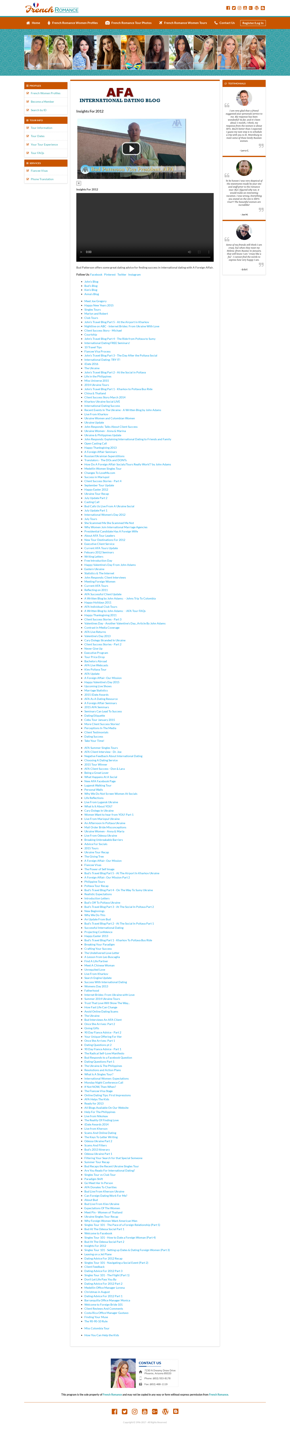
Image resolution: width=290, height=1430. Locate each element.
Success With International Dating (105, 982)
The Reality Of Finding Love (101, 1120)
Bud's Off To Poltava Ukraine (102, 902)
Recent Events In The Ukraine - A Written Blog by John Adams (122, 410)
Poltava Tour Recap (96, 886)
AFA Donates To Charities (100, 1187)
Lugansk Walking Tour (98, 785)
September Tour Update (99, 485)
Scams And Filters (95, 1145)
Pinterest (110, 274)
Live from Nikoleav (96, 1116)
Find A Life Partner (96, 961)
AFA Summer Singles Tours (101, 747)
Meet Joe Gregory (95, 301)
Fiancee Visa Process (97, 351)
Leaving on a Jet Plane (98, 1254)
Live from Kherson (96, 1128)
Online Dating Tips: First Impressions (107, 1095)
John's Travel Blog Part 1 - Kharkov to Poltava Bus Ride (118, 389)
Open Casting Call (95, 443)
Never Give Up (93, 648)
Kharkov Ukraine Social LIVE (102, 401)
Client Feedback (94, 1266)
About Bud (91, 1200)
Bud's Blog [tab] (90, 285)
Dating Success (93, 736)
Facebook (96, 274)
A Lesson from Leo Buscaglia (102, 957)
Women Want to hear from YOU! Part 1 (109, 814)
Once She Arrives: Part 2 (99, 1024)
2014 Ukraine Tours (96, 384)
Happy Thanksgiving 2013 (100, 447)
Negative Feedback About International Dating (113, 756)
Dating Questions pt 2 (98, 1045)
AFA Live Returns (95, 631)
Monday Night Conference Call (103, 1082)
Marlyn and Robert (96, 313)
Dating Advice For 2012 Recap (103, 1258)
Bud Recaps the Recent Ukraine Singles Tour (111, 1166)
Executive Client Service (99, 544)
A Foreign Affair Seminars (100, 452)
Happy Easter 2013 (96, 936)
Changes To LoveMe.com (99, 472)
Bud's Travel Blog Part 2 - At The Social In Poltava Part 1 (119, 923)
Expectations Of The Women (102, 1208)
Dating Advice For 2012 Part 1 (103, 1296)
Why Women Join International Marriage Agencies (115, 527)
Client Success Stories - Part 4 (102, 481)
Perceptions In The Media (100, 728)
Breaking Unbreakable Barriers (103, 839)
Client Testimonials (96, 732)
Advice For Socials (95, 844)
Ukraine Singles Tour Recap (101, 1216)
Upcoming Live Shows (98, 686)
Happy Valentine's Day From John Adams (110, 564)
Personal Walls (93, 789)
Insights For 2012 (95, 1245)
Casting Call (91, 502)
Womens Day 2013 (96, 986)
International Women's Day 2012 (104, 514)
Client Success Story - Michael (103, 330)
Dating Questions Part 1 (99, 1061)
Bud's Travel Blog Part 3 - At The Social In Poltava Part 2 (119, 906)
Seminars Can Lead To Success (103, 711)
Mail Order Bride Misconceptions (105, 827)
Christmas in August (97, 1292)
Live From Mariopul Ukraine (102, 818)
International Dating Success (102, 405)
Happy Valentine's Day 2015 (101, 682)
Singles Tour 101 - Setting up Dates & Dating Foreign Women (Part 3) (127, 1250)
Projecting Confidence (98, 932)
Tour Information (39, 127)
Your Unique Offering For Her (103, 1036)
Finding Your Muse (96, 1317)
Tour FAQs (35, 153)
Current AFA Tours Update (101, 548)
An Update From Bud (97, 919)
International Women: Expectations (106, 1078)
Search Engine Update (98, 978)
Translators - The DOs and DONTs (105, 460)
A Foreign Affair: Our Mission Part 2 (107, 877)
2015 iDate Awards (96, 694)
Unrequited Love (94, 969)
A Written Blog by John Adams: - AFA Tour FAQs (115, 611)
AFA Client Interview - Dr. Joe (102, 751)
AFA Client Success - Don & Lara (104, 768)
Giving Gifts (91, 1028)
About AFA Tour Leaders (99, 535)
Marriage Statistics (96, 690)
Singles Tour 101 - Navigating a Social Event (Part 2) (116, 1262)
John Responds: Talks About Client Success (111, 426)
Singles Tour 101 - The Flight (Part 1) (106, 1275)
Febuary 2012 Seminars (99, 552)
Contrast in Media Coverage (101, 627)
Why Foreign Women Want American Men (110, 1220)
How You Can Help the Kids (101, 1335)
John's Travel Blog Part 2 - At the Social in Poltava (115, 372)
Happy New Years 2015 (99, 305)
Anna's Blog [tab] (91, 294)
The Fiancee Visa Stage (98, 1091)
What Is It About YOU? (98, 806)
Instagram (134, 274)
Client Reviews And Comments (103, 1308)
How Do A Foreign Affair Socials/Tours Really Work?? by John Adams (127, 464)
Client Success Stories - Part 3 (102, 619)
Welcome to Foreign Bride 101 (103, 1304)
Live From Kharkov (96, 414)
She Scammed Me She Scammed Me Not (109, 523)
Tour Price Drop (94, 657)
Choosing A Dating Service (101, 760)
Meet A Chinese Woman (99, 965)
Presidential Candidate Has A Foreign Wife (111, 531)
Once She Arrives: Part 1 (99, 1040)
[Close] (78, 183)
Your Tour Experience (42, 144)
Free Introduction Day (98, 560)
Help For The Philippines (99, 1112)
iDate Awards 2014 (96, 1124)
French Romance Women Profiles (73, 23)
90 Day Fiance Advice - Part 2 (102, 1032)
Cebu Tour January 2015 (99, 719)
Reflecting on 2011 (96, 590)
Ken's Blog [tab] (90, 289)
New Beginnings (94, 911)
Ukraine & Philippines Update (102, 435)
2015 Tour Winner (95, 764)
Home (33, 23)
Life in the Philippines (97, 376)
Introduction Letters (97, 898)
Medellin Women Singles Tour (103, 468)
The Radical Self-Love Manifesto (104, 1053)
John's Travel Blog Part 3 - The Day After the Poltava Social (120, 355)
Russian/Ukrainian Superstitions (104, 456)
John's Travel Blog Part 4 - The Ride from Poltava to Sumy (119, 338)
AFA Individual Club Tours (100, 606)
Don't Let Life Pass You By (100, 1279)
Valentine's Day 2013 (97, 636)
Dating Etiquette (94, 715)
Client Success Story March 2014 (104, 397)
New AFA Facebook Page (100, 781)
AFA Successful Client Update (102, 594)
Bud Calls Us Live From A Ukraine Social (109, 506)
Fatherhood (91, 990)
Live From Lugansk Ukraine (101, 802)
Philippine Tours (94, 881)
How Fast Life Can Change (100, 1007)
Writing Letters (93, 556)
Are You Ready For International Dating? (109, 1170)
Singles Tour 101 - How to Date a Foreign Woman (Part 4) (120, 1237)
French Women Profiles (43, 93)
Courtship (90, 334)
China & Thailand (95, 393)
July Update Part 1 (95, 510)
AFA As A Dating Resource (101, 699)
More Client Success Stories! (102, 724)
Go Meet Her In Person (98, 1183)
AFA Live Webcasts (96, 665)
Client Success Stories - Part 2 (102, 644)
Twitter (121, 274)
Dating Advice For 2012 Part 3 (103, 1271)
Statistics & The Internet (99, 573)
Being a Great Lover (96, 772)
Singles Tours (92, 309)
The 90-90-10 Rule (96, 1321)
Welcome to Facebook (98, 1233)
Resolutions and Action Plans (102, 1070)
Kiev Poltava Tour (95, 669)
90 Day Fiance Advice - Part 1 (102, 1049)
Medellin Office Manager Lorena (104, 1287)
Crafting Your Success (98, 948)
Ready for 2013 (94, 1103)
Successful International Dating (103, 927)
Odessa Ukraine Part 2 (98, 1141)
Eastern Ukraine (94, 569)
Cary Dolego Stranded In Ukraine (104, 640)
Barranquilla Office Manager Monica (107, 1300)
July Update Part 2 (95, 498)
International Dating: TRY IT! (102, 359)
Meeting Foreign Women (99, 581)
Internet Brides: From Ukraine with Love (109, 994)
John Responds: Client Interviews (105, 577)
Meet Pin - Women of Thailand (103, 1212)
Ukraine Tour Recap (96, 493)
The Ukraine (91, 368)
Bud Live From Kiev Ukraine (101, 1204)
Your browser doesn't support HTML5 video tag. (145, 227)
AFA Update (91, 673)
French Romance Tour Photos (128, 23)
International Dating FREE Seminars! (107, 343)
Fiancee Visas (37, 170)
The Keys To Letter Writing (101, 1137)
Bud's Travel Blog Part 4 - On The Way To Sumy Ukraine (118, 890)
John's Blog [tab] (91, 281)
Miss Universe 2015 (96, 380)
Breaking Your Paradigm (99, 944)
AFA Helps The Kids (96, 1099)
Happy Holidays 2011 (97, 602)
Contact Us (224, 23)
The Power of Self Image (99, 869)
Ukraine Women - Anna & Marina (105, 431)
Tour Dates (35, 136)
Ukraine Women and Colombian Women (109, 418)
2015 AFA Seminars (96, 707)
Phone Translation (40, 179)
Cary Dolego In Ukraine (99, 810)
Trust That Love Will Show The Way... (107, 1003)
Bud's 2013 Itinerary (97, 1149)
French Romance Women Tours (183, 23)
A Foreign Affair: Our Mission (103, 678)
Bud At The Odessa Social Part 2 (104, 1241)
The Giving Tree (94, 856)
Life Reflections (94, 798)
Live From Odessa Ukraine (100, 835)
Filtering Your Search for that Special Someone (113, 1158)
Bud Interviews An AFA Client (103, 1019)
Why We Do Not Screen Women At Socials (110, 793)
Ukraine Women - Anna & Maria (104, 831)
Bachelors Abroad (95, 661)
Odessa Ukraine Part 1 (98, 1153)
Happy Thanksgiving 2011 (100, 615)
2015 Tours (91, 848)
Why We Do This (94, 915)
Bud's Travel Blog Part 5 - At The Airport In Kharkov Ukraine (121, 873)
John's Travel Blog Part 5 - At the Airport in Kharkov (116, 322)
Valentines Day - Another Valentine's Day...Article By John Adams (125, 623)
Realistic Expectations (98, 894)
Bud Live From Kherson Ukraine (104, 1191)
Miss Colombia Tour (97, 1328)
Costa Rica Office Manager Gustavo (106, 1312)
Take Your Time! (94, 740)
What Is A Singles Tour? (98, 1074)
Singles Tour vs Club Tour (100, 1174)
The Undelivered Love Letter (101, 953)
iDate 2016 (91, 364)
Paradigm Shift (93, 1179)
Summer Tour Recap (97, 1162)
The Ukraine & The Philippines (103, 1065)
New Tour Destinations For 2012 (104, 539)
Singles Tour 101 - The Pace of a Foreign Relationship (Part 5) (122, 1224)
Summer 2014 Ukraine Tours (102, 998)
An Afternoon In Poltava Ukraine (104, 823)
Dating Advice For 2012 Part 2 (103, 1283)
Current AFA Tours (96, 585)
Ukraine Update (94, 422)
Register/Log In (253, 23)
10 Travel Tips (93, 347)
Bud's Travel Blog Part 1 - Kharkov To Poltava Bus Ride (118, 940)
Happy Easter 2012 (96, 489)
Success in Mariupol (96, 477)
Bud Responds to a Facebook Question (108, 1057)
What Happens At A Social (100, 777)
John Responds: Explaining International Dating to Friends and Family (127, 439)
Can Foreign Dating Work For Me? (105, 1195)
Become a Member (40, 101)
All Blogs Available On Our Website (106, 1107)
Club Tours (91, 317)
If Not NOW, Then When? (100, 1086)
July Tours (90, 519)
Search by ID (36, 110)
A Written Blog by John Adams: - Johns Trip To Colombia (120, 598)
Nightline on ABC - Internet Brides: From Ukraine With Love (121, 326)
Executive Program (96, 652)
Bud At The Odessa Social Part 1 (104, 1229)
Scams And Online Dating (100, 1132)
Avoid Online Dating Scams (101, 1011)
